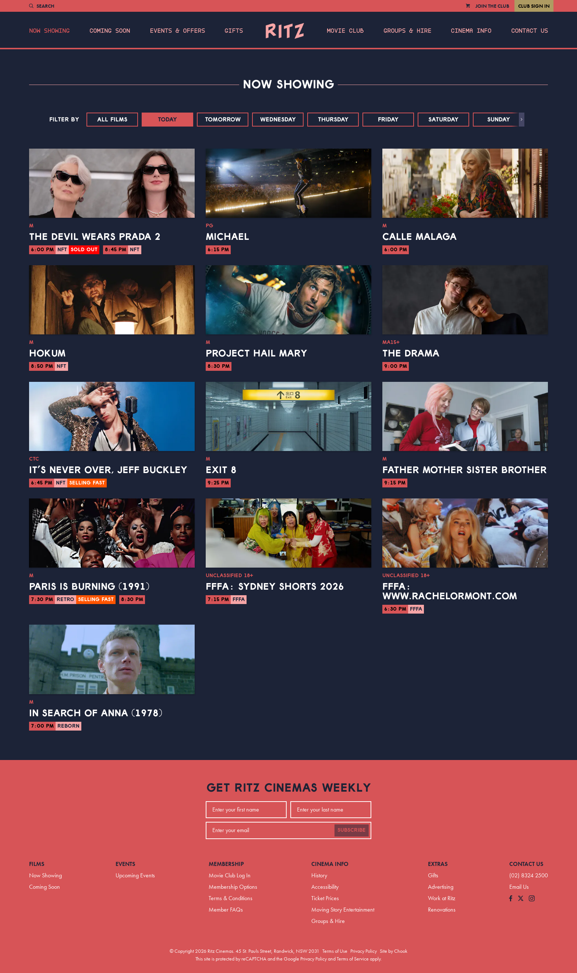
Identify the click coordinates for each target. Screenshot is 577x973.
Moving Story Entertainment (342, 909)
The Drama (410, 353)
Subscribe (351, 830)
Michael (227, 237)
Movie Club (345, 31)
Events (125, 864)
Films (37, 864)
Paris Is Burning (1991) (89, 587)
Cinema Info (471, 31)
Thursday (333, 119)
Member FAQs (226, 909)
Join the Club (492, 6)
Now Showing (49, 31)
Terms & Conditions (230, 898)
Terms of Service (353, 958)
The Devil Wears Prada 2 (94, 237)
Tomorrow (223, 119)
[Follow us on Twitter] (521, 899)
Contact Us (529, 31)
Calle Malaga (419, 237)
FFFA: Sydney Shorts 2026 (275, 587)
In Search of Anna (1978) (95, 713)
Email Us (519, 887)
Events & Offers (177, 31)
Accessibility (325, 887)
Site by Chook (393, 951)
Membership (226, 864)
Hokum (47, 353)
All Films (112, 119)
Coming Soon (109, 31)
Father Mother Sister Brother (464, 470)
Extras (438, 864)
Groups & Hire (407, 31)
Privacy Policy (363, 951)
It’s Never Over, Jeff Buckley (108, 470)
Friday (388, 119)
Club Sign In (534, 6)
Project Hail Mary (256, 353)
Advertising (440, 887)
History (319, 875)
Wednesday (278, 119)
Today (167, 119)
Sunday (498, 119)
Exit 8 (221, 470)
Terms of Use (334, 951)
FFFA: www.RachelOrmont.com (449, 591)
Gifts (233, 31)
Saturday (443, 119)
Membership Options (233, 887)
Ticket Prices (325, 898)
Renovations (442, 909)
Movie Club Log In (230, 875)
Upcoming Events (135, 875)
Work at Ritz (441, 898)
